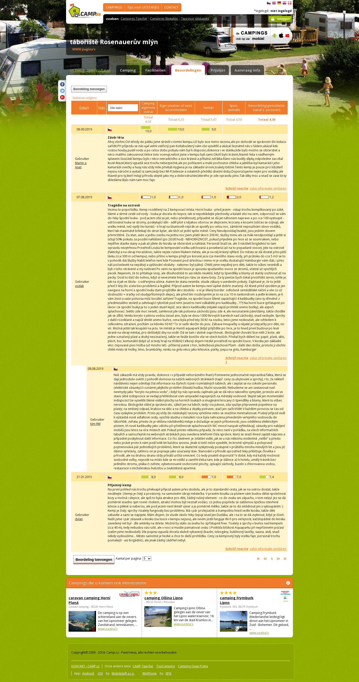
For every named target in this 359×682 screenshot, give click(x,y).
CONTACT (171, 7)
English (274, 3)
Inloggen (283, 19)
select (134, 107)
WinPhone (149, 673)
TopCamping (165, 666)
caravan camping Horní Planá (90, 600)
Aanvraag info (247, 70)
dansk (290, 3)
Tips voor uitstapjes (195, 18)
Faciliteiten (155, 70)
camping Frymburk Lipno (241, 600)
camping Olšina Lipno (163, 597)
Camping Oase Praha (193, 666)
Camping (128, 70)
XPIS (168, 673)
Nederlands (284, 3)
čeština (269, 3)
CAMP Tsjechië (143, 666)
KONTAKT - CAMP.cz (85, 666)
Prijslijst (218, 70)
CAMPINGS (114, 7)
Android (88, 673)
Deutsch (279, 3)
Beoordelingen (188, 70)
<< (90, 70)
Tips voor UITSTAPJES (143, 7)
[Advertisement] (314, 150)
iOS (100, 673)
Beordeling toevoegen (89, 89)
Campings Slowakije (164, 18)
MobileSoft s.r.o (123, 673)
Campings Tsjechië (134, 18)
